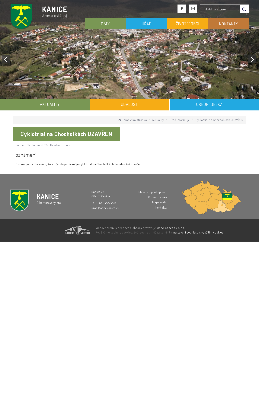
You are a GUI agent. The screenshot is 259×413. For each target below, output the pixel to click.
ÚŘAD (147, 23)
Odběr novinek (158, 197)
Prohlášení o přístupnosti (150, 192)
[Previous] (6, 59)
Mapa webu (160, 202)
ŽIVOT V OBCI (187, 23)
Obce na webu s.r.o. (171, 228)
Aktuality (158, 120)
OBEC (105, 23)
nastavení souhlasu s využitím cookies (198, 232)
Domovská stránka (132, 120)
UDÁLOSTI (130, 104)
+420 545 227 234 (104, 203)
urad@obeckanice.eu (105, 208)
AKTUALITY (50, 104)
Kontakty (161, 207)
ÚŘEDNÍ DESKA (209, 104)
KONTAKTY (228, 23)
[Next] (252, 59)
